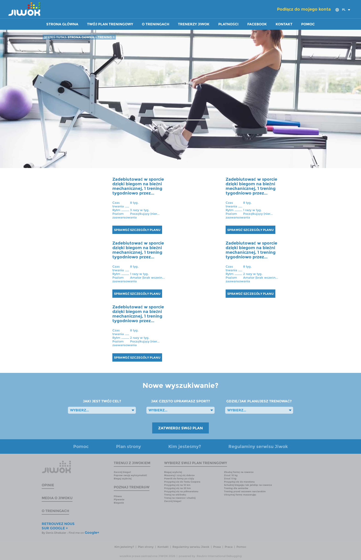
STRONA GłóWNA (81, 37)
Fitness (118, 496)
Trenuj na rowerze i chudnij (179, 497)
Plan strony (128, 446)
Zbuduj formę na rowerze (238, 472)
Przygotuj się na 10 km (177, 484)
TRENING (105, 37)
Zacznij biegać (122, 472)
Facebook (257, 24)
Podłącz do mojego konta (304, 9)
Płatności (228, 24)
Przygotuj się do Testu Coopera (182, 481)
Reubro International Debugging (219, 556)
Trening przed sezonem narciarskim (245, 491)
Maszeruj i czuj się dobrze (179, 475)
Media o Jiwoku (57, 498)
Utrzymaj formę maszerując (240, 494)
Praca (229, 546)
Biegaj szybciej (122, 478)
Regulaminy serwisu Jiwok (258, 446)
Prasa (217, 546)
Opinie (48, 485)
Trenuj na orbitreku (175, 494)
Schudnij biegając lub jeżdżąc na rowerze (248, 484)
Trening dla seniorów (236, 488)
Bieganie (119, 502)
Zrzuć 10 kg (231, 475)
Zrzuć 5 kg (230, 478)
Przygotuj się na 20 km (177, 488)
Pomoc (308, 24)
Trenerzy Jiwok (194, 24)
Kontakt (284, 24)
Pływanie (119, 499)
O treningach (155, 24)
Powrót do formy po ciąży (179, 478)
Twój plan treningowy (110, 24)
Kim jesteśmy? (184, 446)
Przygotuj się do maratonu (239, 481)
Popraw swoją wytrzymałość (130, 475)
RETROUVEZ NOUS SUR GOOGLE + (58, 526)
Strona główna (62, 24)
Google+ (92, 532)
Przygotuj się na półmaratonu (181, 491)
